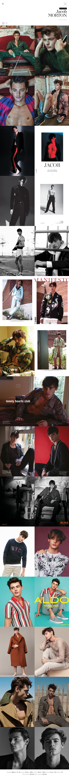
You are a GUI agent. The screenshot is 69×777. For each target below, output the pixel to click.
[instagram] (2, 3)
